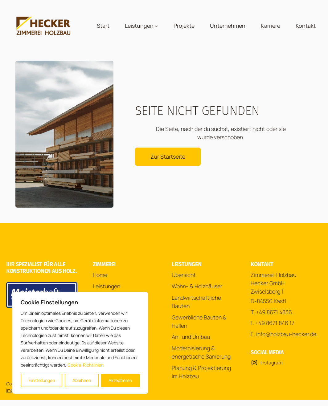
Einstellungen (41, 380)
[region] (80, 343)
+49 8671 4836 (274, 312)
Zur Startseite (167, 156)
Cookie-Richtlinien (86, 365)
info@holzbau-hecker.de (286, 334)
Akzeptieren (120, 380)
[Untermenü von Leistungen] (156, 25)
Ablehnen (81, 380)
